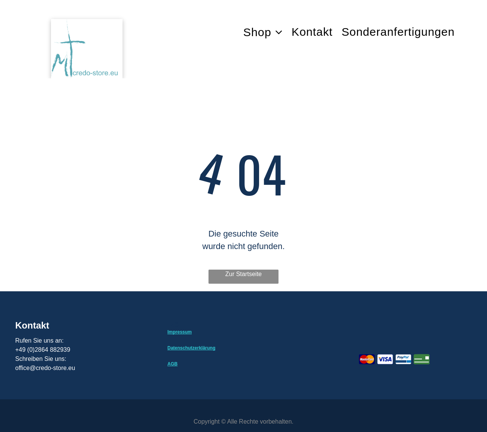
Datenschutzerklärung (191, 348)
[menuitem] (267, 32)
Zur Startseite (243, 274)
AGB (172, 364)
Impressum (179, 332)
